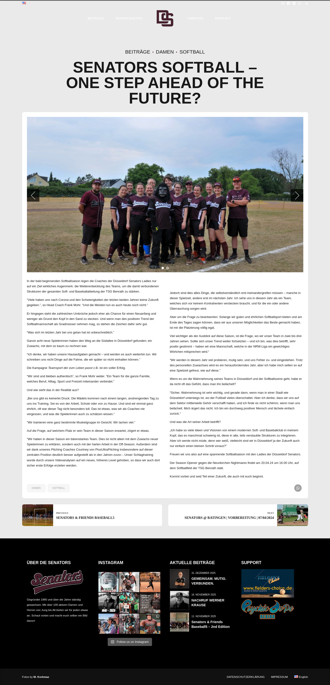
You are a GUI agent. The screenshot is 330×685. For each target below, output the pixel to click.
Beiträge (137, 52)
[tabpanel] (165, 194)
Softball (192, 52)
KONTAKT (223, 18)
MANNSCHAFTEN (129, 18)
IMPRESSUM (279, 676)
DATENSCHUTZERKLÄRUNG (246, 676)
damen (36, 488)
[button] (33, 195)
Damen (165, 52)
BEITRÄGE (96, 18)
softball (58, 488)
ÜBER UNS (195, 18)
